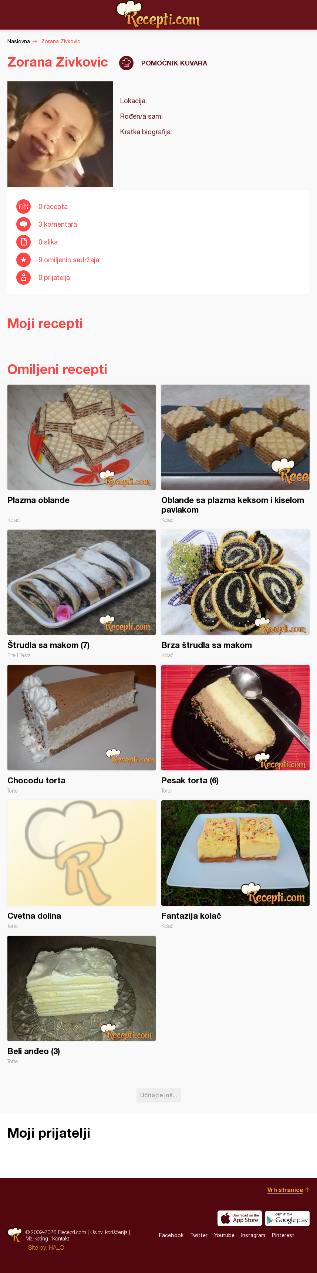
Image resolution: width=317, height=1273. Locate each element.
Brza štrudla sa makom (235, 594)
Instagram (253, 1235)
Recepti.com (158, 14)
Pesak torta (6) (235, 729)
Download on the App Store (239, 1218)
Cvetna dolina (81, 864)
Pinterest (283, 1235)
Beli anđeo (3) (81, 1000)
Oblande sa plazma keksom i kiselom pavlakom (235, 454)
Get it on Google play (287, 1218)
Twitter (199, 1235)
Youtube (224, 1235)
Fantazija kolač (235, 864)
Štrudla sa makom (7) (81, 594)
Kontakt (60, 1238)
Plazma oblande (81, 454)
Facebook (171, 1235)
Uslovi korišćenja (109, 1232)
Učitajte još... (158, 1094)
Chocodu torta (81, 729)
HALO (56, 1247)
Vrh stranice (285, 1189)
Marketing (37, 1238)
